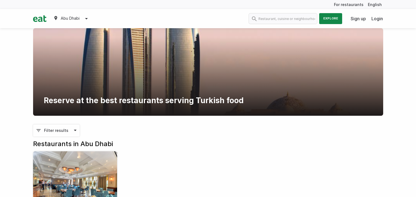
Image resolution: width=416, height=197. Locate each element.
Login (377, 18)
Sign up (358, 18)
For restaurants (348, 4)
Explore (330, 18)
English (375, 4)
